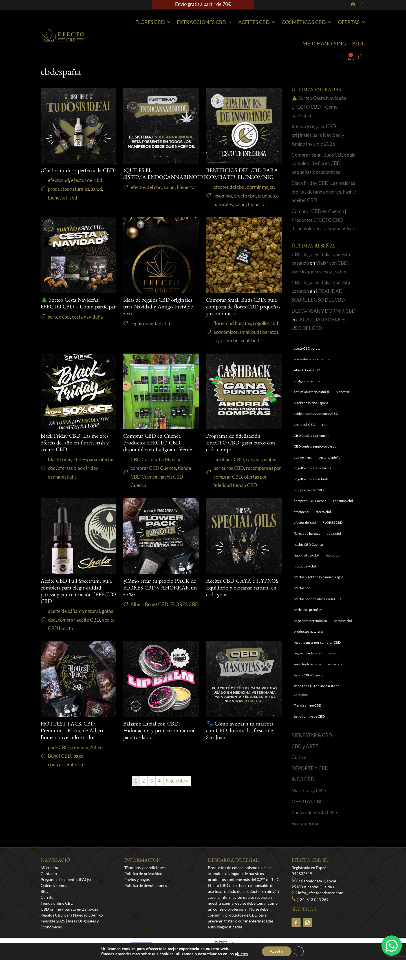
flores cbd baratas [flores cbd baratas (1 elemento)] (307, 533)
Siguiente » (177, 781)
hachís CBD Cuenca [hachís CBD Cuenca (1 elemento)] (308, 544)
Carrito (47, 897)
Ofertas (349, 22)
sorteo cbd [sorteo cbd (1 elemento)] (336, 664)
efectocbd (58, 180)
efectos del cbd (86, 180)
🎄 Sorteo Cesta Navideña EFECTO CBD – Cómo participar (319, 106)
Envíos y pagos (137, 879)
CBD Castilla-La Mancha (156, 460)
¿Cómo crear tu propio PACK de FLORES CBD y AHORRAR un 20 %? (160, 588)
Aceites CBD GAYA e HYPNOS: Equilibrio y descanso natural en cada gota (243, 588)
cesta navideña (87, 317)
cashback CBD (228, 460)
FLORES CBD (184, 604)
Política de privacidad (143, 873)
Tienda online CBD (57, 903)
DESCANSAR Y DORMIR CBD (324, 311)
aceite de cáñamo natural (74, 611)
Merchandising (324, 43)
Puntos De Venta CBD (314, 813)
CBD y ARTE (305, 746)
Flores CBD (150, 22)
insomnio (222, 196)
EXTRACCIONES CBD (201, 22)
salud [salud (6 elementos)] (332, 653)
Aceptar (277, 951)
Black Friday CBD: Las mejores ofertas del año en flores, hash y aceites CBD (75, 443)
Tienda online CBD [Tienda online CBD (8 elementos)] (307, 705)
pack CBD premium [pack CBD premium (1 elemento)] (308, 610)
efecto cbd (245, 196)
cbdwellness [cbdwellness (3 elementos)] (303, 457)
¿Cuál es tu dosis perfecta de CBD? (78, 171)
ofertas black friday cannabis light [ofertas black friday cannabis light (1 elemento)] (318, 577)
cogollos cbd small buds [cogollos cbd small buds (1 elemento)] (311, 479)
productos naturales (68, 189)
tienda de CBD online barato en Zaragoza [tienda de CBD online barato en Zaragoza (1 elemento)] (316, 690)
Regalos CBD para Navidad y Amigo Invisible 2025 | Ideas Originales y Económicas (72, 921)
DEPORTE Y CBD (310, 768)
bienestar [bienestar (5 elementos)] (343, 392)
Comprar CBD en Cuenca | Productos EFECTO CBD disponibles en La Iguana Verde (157, 443)
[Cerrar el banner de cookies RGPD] (299, 951)
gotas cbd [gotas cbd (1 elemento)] (334, 533)
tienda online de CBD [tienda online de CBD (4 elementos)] (309, 716)
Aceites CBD (254, 22)
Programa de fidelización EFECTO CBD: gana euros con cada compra (240, 443)
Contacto (49, 873)
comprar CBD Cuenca (153, 468)
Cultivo (299, 757)
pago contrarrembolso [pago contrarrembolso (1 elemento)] (310, 621)
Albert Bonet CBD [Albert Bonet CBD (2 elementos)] (307, 370)
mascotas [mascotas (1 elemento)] (333, 555)
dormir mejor (260, 187)
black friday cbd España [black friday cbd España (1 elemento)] (311, 403)
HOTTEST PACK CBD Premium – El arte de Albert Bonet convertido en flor (72, 731)
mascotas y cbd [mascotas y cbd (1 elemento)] (305, 566)
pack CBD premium (68, 747)
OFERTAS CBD (308, 802)
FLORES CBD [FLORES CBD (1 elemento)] (333, 522)
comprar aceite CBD (79, 620)
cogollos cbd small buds (237, 340)
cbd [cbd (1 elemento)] (325, 424)
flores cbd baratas (232, 323)
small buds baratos (259, 332)
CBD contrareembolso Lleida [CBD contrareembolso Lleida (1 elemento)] (315, 446)
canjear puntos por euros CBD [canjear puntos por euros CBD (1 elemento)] (316, 413)
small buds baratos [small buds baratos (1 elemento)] (307, 664)
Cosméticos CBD (304, 22)
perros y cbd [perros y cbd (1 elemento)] (343, 621)
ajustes (240, 953)
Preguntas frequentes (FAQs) (66, 879)
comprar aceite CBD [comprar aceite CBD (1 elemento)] (309, 490)
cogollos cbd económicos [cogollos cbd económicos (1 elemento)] (312, 468)
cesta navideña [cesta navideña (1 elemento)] (329, 457)
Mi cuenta (49, 867)
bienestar (57, 198)
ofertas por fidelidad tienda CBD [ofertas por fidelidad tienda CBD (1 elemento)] (317, 599)
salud (96, 189)
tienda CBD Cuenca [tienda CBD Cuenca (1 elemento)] (308, 675)
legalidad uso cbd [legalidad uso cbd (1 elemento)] (306, 555)
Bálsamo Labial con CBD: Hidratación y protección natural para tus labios (159, 731)
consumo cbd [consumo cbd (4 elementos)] (343, 501)
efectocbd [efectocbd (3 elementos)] (301, 512)
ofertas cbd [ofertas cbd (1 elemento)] (302, 588)
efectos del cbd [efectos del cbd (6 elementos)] (305, 522)
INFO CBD (303, 779)
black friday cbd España (72, 460)
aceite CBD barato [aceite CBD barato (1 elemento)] (307, 348)
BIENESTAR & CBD (312, 735)
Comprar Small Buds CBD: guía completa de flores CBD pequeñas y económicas (243, 307)
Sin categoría (305, 824)
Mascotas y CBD (309, 791)
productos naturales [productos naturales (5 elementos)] (309, 631)
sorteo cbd (59, 317)
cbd (73, 198)
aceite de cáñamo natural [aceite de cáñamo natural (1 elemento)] (312, 359)
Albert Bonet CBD (149, 604)
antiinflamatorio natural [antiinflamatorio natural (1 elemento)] (311, 392)
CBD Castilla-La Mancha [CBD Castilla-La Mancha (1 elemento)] (311, 435)
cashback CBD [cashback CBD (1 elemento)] (304, 424)
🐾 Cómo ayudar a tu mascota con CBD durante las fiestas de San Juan (239, 731)
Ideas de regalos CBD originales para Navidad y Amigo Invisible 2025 (158, 307)
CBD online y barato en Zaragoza (69, 909)
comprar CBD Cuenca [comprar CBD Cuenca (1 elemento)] (310, 501)
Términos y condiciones (145, 867)
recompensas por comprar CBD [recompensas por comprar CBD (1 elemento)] (317, 642)
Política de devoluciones (145, 885)
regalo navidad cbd (150, 323)
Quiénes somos (54, 885)
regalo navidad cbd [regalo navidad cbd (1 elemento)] (308, 653)
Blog (358, 43)
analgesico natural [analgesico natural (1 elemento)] (307, 381)
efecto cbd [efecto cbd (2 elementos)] (323, 512)
